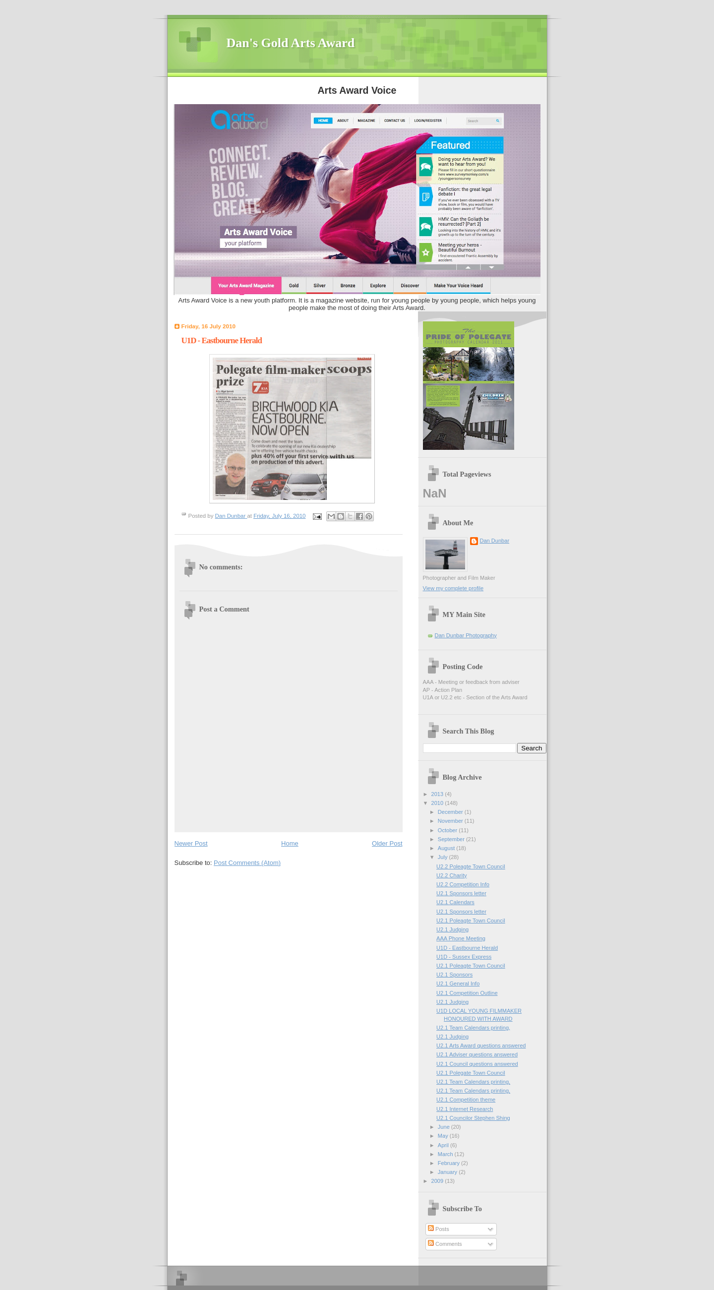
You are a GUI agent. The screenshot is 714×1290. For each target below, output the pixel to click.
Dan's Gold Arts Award (291, 43)
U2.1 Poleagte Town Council (470, 920)
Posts (438, 1229)
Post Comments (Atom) (247, 862)
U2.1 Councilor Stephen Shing (473, 1118)
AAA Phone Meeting (460, 938)
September (452, 839)
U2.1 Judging (452, 929)
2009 (438, 1181)
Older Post (387, 843)
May (444, 1136)
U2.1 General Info (457, 983)
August (447, 848)
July (443, 857)
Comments (445, 1244)
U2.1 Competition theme (465, 1100)
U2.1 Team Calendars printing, (473, 1028)
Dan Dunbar (495, 541)
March (446, 1154)
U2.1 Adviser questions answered (477, 1054)
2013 (438, 794)
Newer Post (191, 843)
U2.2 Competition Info (462, 884)
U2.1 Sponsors (454, 975)
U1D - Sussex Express (463, 957)
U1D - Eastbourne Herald (467, 948)
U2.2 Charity (451, 875)
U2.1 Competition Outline (466, 993)
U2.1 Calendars (455, 902)
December (451, 812)
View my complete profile (453, 588)
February (449, 1163)
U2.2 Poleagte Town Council (470, 866)
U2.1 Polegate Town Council (470, 1073)
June (444, 1127)
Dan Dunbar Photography (466, 635)
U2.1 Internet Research (464, 1109)
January (448, 1172)
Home (289, 843)
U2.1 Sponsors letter (461, 893)
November (451, 821)
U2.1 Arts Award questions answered (481, 1045)
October (448, 830)
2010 (438, 803)
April (444, 1145)
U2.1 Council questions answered (477, 1064)
